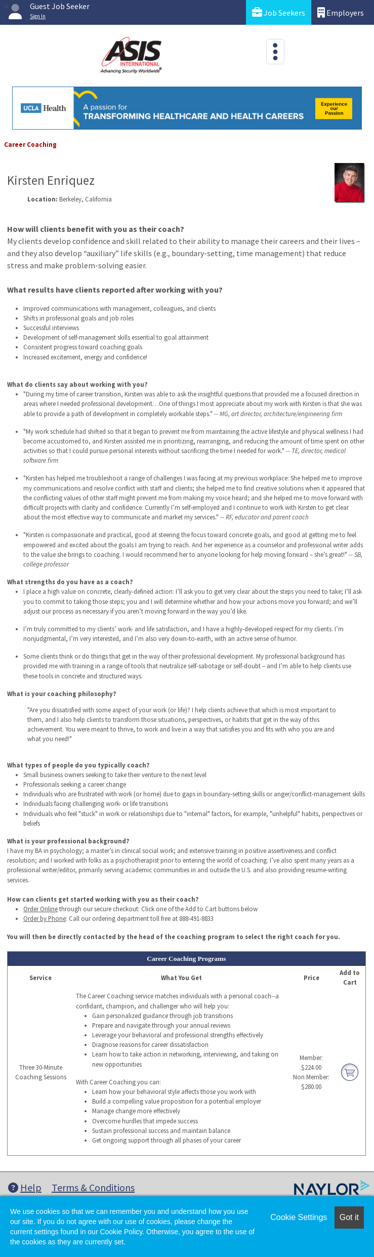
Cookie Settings (298, 1217)
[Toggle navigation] (275, 51)
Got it (349, 1217)
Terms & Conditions (93, 1187)
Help (24, 1187)
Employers (340, 12)
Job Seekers (278, 12)
